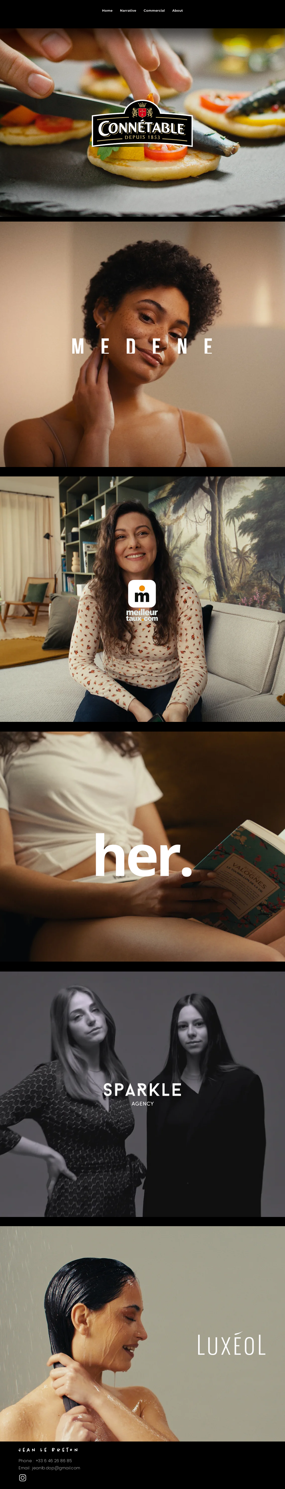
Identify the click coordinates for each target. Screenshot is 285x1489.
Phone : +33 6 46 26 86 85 (45, 1461)
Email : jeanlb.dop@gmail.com (49, 1468)
